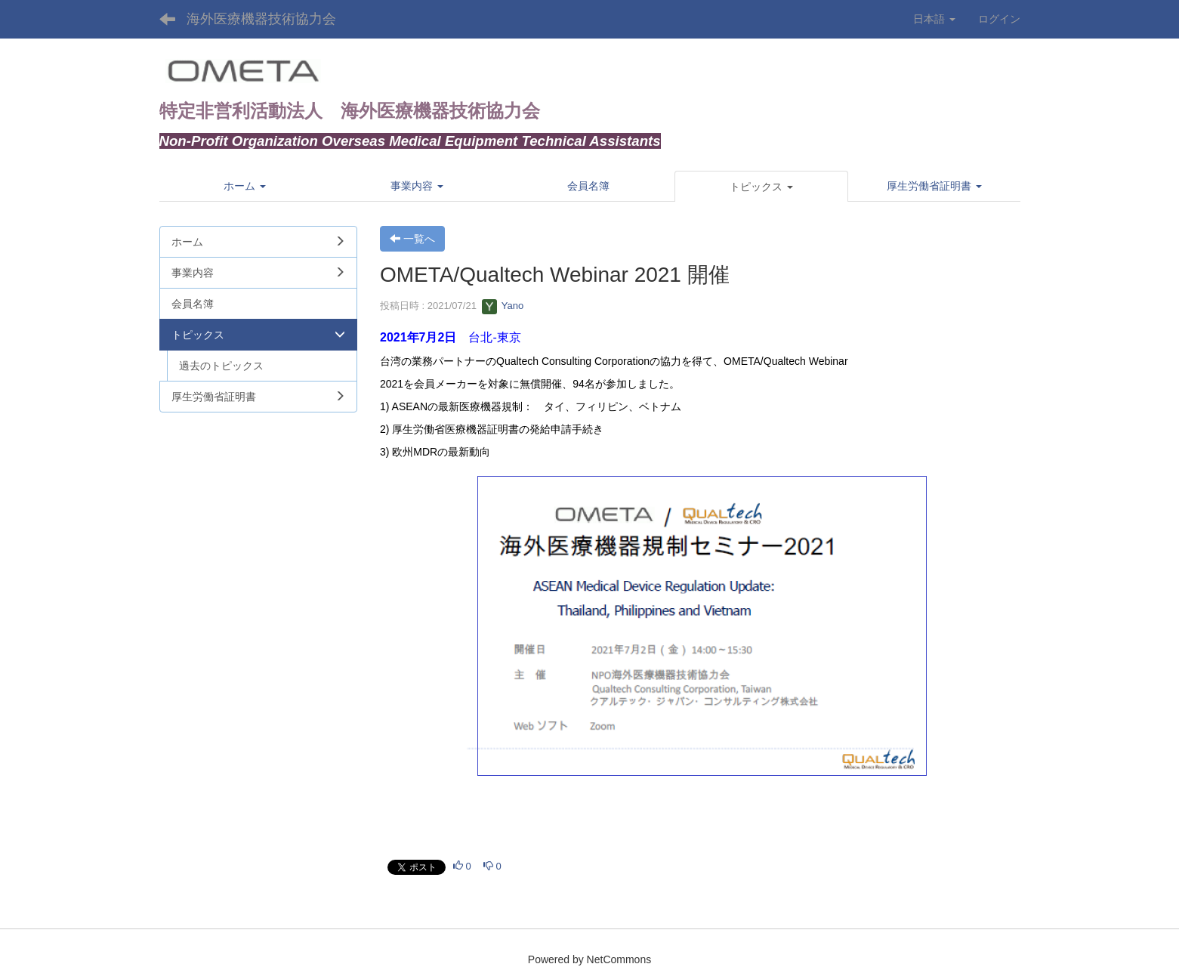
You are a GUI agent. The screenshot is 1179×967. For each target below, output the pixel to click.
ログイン (999, 19)
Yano (502, 305)
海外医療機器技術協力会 (261, 18)
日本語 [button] (934, 19)
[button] (761, 186)
